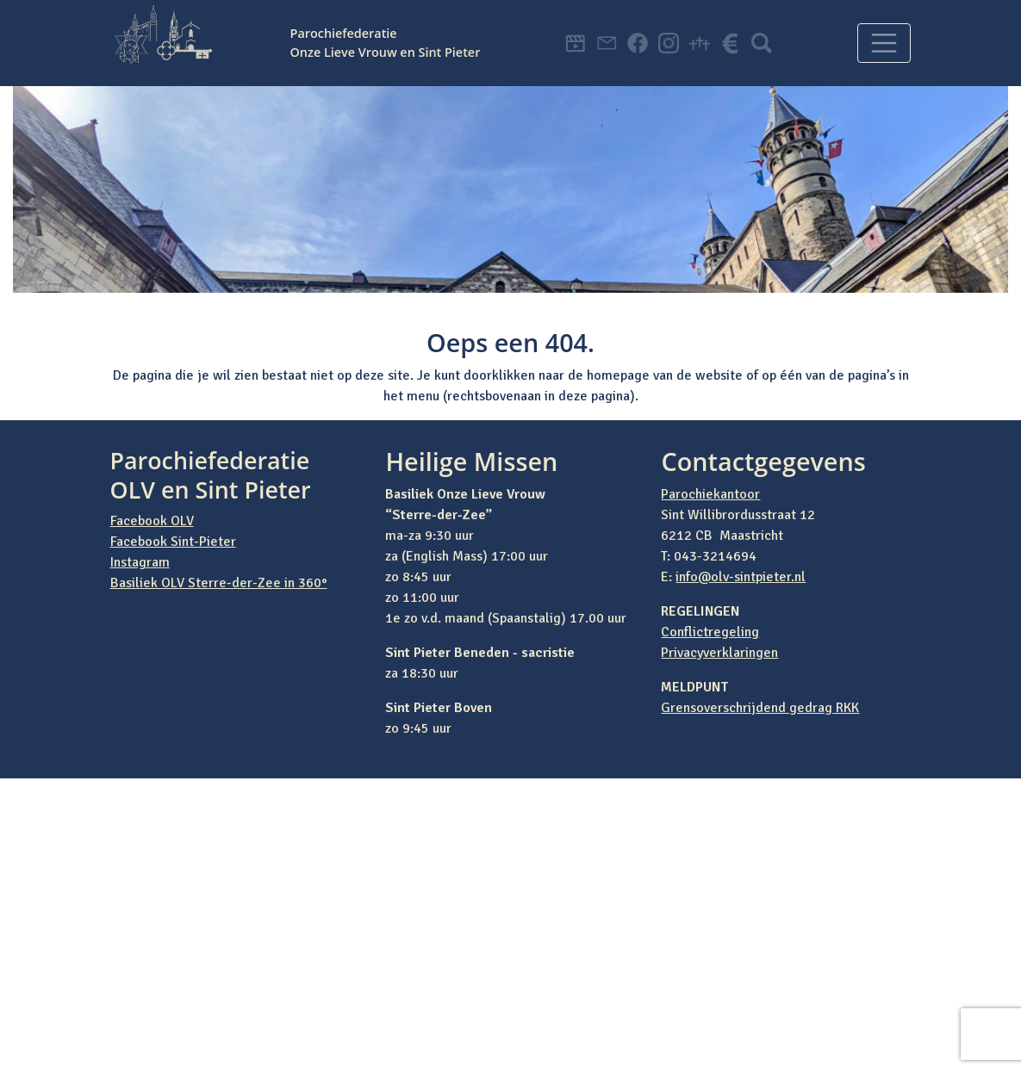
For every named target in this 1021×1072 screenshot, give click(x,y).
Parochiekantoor (710, 494)
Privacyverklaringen (719, 652)
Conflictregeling (710, 632)
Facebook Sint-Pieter (173, 541)
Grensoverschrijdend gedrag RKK (760, 707)
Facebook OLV (152, 521)
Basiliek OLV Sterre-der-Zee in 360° (218, 583)
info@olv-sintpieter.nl (740, 577)
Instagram (140, 562)
